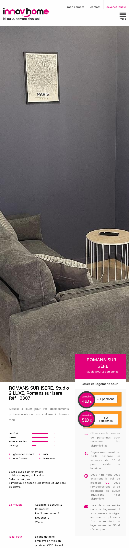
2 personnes (106, 419)
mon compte (75, 7)
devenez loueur (116, 7)
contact (95, 7)
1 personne (106, 399)
